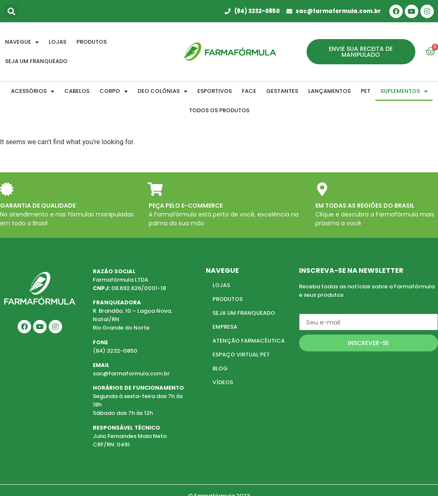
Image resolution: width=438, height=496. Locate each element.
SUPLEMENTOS (404, 91)
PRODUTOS (227, 299)
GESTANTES (282, 91)
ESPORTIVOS (214, 91)
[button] (11, 11)
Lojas (57, 42)
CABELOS (76, 91)
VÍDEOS (222, 382)
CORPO (114, 91)
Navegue (22, 42)
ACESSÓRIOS (32, 91)
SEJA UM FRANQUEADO (243, 313)
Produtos (91, 42)
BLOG (220, 368)
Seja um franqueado (36, 61)
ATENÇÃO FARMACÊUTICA (248, 341)
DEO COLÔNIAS (162, 91)
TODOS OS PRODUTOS (219, 110)
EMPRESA (224, 327)
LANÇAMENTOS (329, 91)
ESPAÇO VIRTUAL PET (241, 355)
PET (365, 91)
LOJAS (221, 285)
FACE (249, 91)
